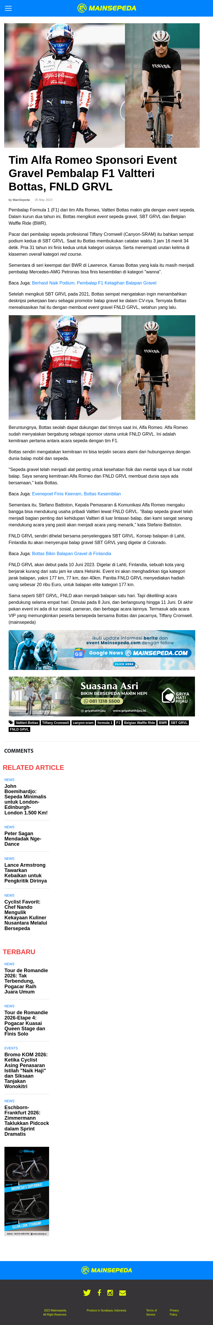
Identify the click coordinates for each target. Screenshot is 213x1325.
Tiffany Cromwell (55, 723)
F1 (118, 723)
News (9, 780)
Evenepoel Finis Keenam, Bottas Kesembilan (76, 493)
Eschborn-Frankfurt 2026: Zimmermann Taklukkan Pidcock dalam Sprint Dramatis (26, 1121)
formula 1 (104, 723)
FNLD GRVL (19, 729)
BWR (163, 723)
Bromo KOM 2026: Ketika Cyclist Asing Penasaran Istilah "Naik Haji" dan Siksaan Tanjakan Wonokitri (26, 1070)
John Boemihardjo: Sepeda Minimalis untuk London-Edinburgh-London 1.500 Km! (26, 799)
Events (11, 1048)
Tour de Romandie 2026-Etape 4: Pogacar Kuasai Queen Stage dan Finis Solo (26, 1023)
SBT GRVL (179, 723)
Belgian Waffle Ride (139, 723)
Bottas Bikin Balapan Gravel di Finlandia (71, 553)
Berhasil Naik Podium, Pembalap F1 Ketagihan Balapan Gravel (94, 283)
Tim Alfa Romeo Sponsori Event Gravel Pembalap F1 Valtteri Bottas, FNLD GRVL (93, 173)
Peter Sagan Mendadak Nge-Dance (22, 839)
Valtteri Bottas (27, 723)
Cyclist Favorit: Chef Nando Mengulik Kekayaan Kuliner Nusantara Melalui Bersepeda (25, 915)
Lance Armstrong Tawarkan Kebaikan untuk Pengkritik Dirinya (25, 873)
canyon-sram (83, 723)
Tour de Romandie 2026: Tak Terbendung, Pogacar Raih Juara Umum (26, 981)
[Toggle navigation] (8, 8)
